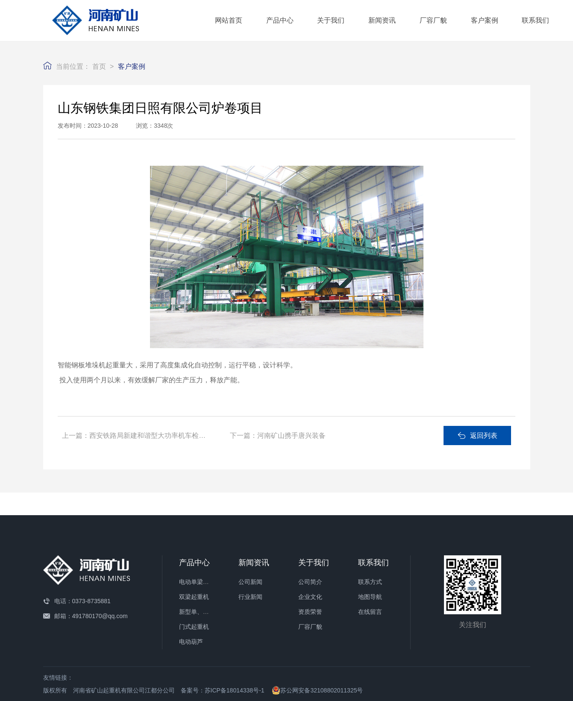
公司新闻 (250, 581)
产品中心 (280, 20)
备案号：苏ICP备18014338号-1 (222, 690)
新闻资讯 (382, 20)
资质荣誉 (310, 611)
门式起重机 (194, 626)
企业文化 (310, 596)
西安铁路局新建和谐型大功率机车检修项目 (154, 435)
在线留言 (370, 611)
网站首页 (228, 20)
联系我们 (535, 20)
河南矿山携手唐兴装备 (291, 435)
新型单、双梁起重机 (206, 611)
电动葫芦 (191, 641)
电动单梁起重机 (200, 581)
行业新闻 (250, 596)
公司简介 (310, 581)
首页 (99, 66)
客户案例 (484, 20)
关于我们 (330, 20)
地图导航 (370, 596)
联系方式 (370, 581)
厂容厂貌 (433, 20)
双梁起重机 (194, 596)
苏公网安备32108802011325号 (317, 690)
